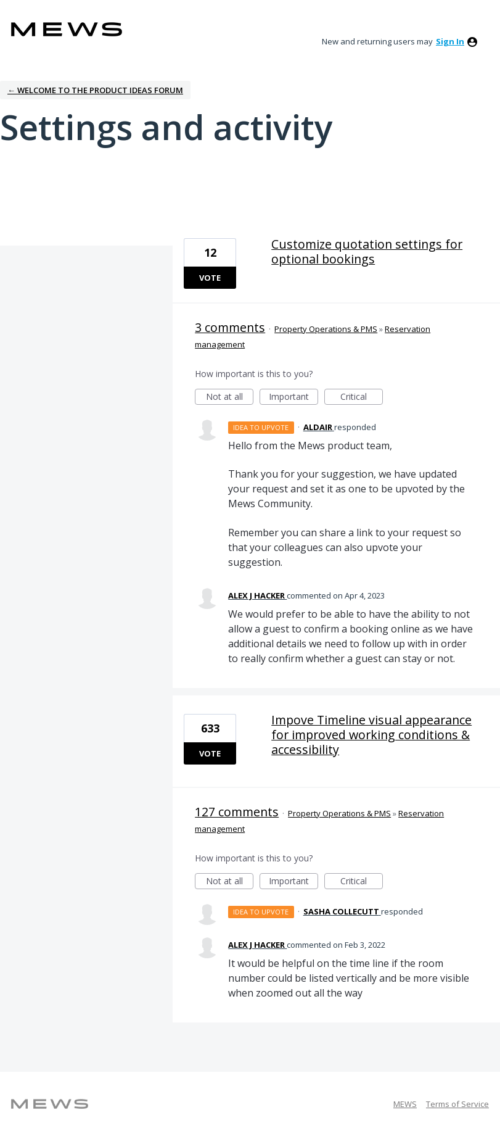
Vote (210, 277)
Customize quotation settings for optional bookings (366, 251)
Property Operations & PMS (325, 328)
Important (293, 398)
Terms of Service (457, 1103)
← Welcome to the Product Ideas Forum (95, 90)
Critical (361, 398)
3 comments (230, 327)
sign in (450, 41)
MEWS (405, 1103)
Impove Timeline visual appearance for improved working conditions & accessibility (371, 734)
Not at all (230, 398)
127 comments (237, 811)
